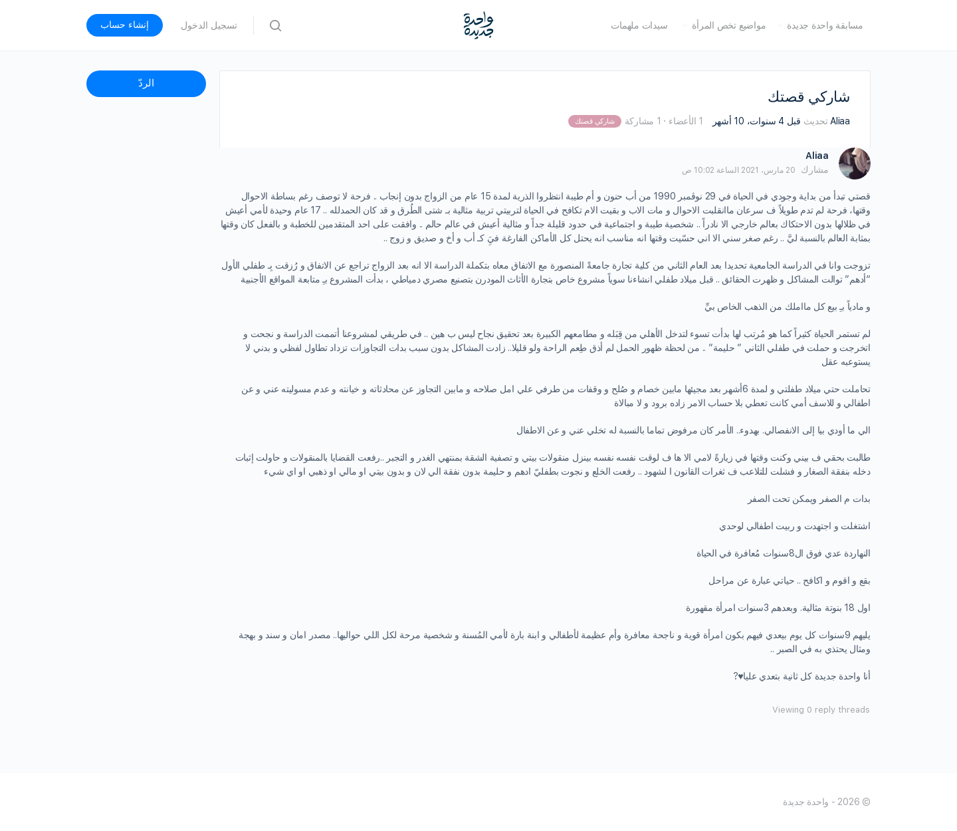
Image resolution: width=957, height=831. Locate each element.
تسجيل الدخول (209, 25)
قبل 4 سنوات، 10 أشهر (756, 121)
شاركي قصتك (594, 121)
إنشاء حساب (124, 24)
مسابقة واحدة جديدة (825, 25)
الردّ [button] (146, 83)
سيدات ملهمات (639, 25)
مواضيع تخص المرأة (729, 25)
